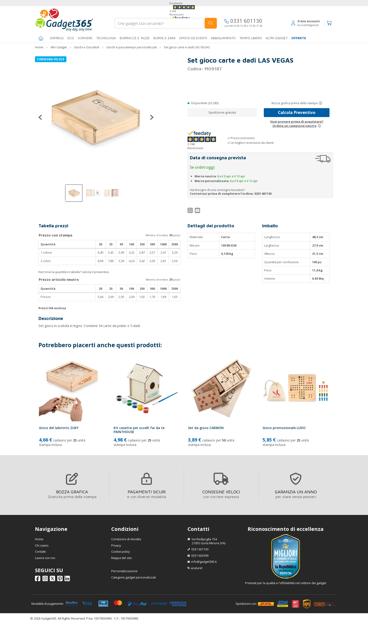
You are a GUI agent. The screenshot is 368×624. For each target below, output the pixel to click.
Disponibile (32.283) (204, 103)
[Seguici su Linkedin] (68, 580)
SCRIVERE (85, 38)
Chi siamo (42, 545)
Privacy (116, 545)
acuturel (196, 568)
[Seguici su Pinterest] (60, 580)
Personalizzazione (124, 571)
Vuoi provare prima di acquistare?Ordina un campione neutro (296, 123)
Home (39, 539)
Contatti (40, 551)
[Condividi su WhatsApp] (191, 211)
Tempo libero (250, 38)
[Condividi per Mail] (198, 211)
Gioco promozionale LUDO (284, 428)
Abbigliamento (223, 38)
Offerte (298, 38)
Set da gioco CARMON (206, 428)
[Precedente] (42, 117)
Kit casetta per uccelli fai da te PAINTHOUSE (139, 430)
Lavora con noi (45, 558)
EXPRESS (57, 38)
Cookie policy (120, 551)
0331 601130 (243, 20)
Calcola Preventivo (296, 112)
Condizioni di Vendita (126, 539)
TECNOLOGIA (106, 38)
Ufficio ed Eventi (193, 38)
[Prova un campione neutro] (319, 126)
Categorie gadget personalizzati (133, 577)
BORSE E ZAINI (164, 38)
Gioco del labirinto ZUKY (59, 428)
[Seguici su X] (53, 580)
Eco (71, 38)
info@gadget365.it (204, 561)
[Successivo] (150, 117)
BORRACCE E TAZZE (135, 38)
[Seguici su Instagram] (45, 580)
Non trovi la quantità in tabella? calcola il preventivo (73, 272)
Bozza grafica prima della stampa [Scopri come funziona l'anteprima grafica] (295, 103)
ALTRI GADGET (277, 38)
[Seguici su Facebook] (38, 580)
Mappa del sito (121, 558)
